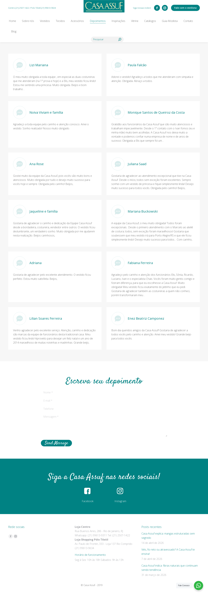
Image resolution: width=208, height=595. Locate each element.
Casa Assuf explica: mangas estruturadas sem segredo (168, 536)
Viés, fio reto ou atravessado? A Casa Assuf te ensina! (168, 552)
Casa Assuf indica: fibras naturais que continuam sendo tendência (169, 568)
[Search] (107, 39)
